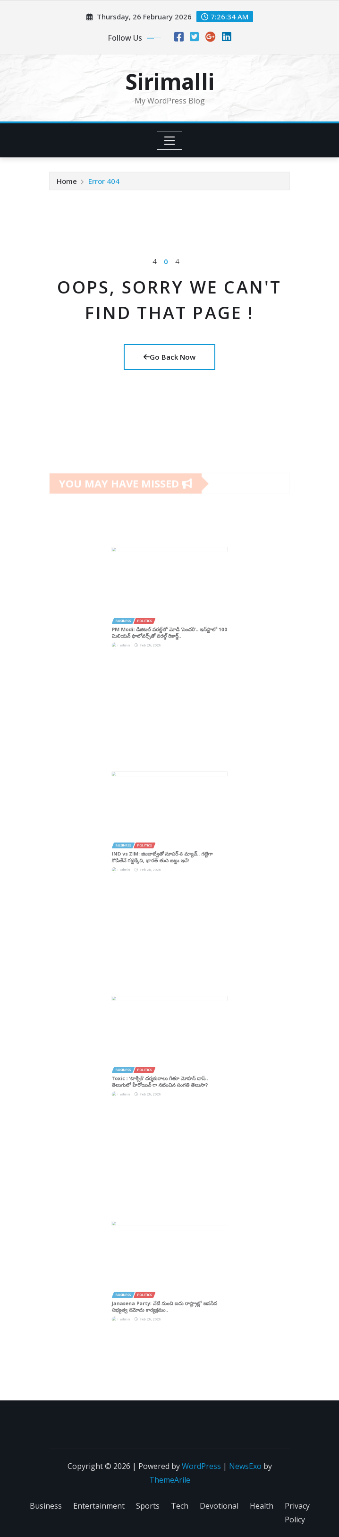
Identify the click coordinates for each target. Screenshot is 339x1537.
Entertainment (99, 1506)
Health (261, 1506)
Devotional (219, 1506)
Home (67, 182)
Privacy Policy (297, 1513)
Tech (179, 1506)
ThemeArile (169, 1480)
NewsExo (245, 1466)
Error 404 (103, 182)
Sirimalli (169, 81)
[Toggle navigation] (170, 140)
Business (46, 1506)
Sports (148, 1506)
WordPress (201, 1466)
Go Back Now (169, 357)
